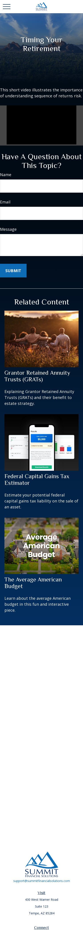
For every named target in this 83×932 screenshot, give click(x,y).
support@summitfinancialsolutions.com (41, 881)
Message (8, 229)
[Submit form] (13, 270)
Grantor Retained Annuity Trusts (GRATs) (37, 376)
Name (5, 174)
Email (5, 202)
